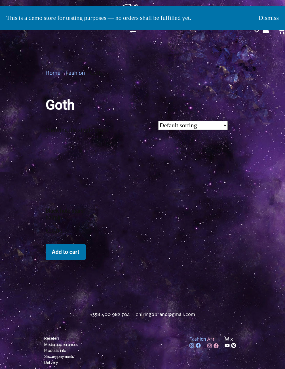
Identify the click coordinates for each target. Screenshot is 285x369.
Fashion (75, 73)
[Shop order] (193, 125)
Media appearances (61, 344)
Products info (55, 350)
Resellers (52, 338)
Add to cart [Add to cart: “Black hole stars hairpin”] (65, 252)
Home (53, 73)
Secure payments (59, 356)
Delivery (51, 362)
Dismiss (269, 18)
